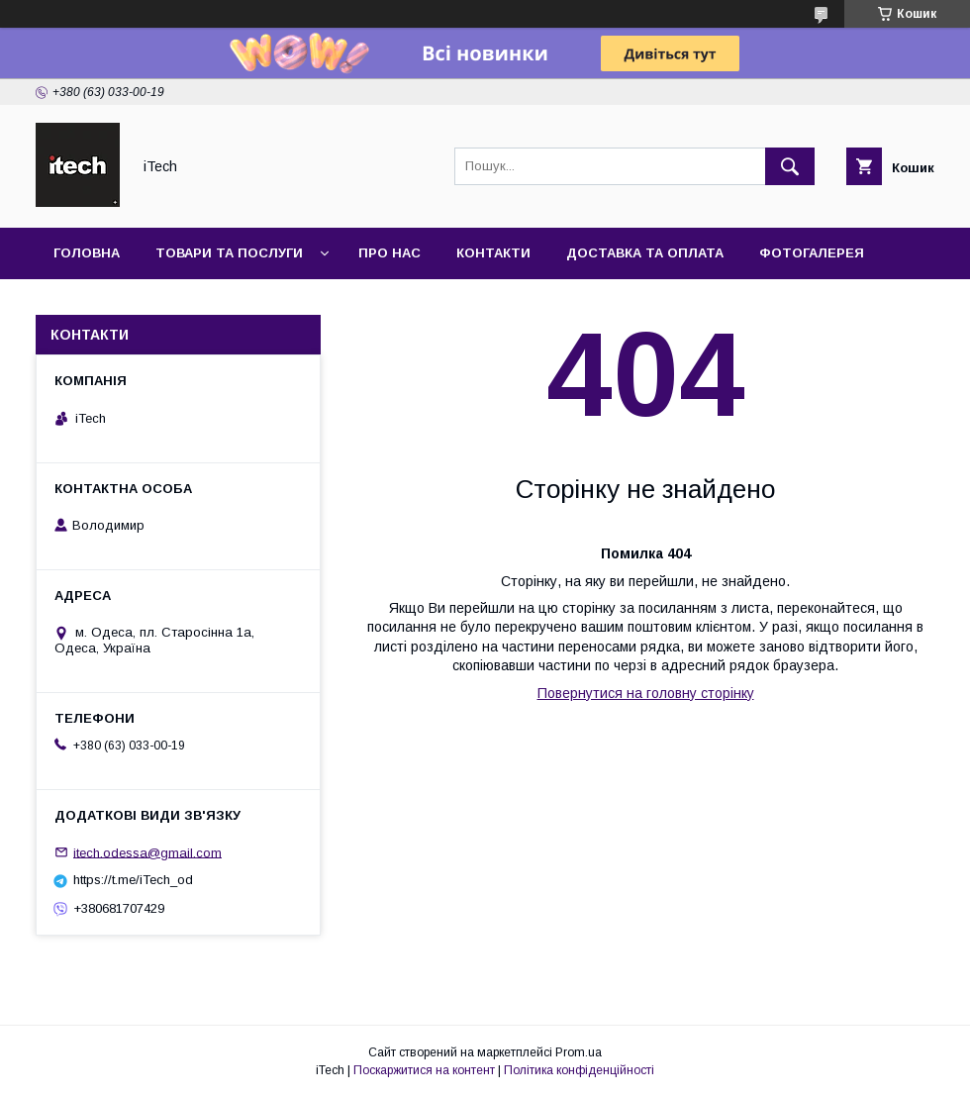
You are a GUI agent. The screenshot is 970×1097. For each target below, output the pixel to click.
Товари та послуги (229, 253)
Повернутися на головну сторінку (645, 693)
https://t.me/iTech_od (133, 879)
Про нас (389, 253)
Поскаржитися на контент (424, 1070)
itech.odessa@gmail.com (147, 852)
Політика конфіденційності (579, 1070)
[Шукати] (790, 166)
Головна (86, 253)
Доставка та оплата (645, 253)
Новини (83, 304)
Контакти (493, 253)
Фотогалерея (811, 253)
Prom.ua (578, 1052)
